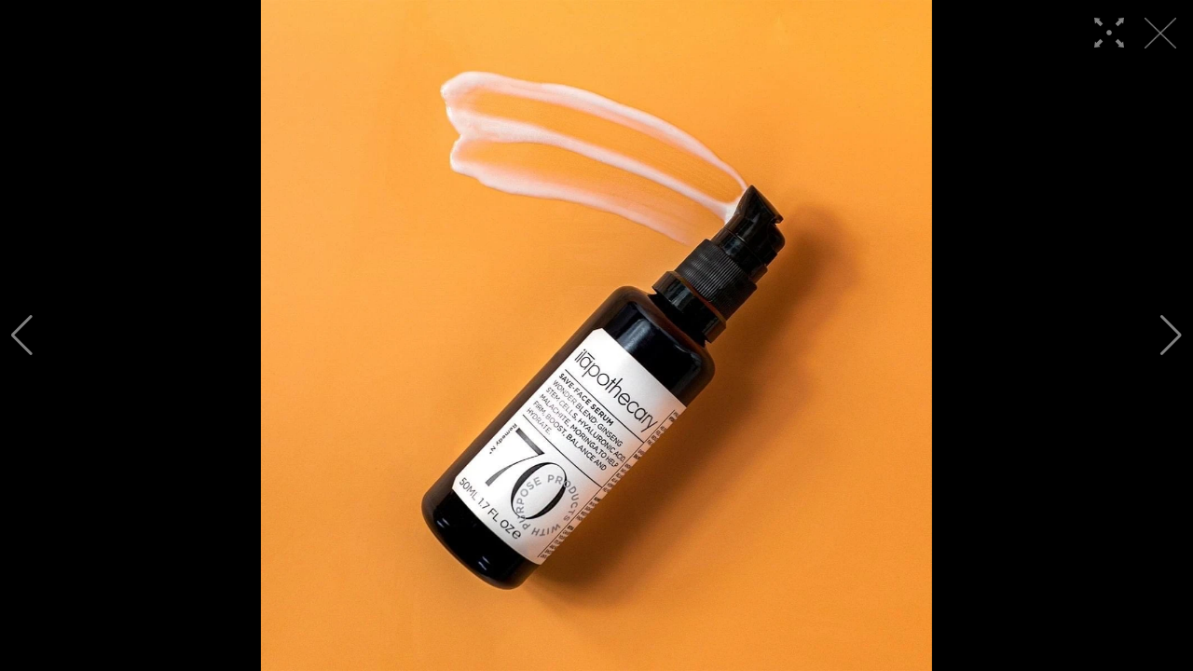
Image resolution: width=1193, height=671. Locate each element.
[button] (21, 335)
